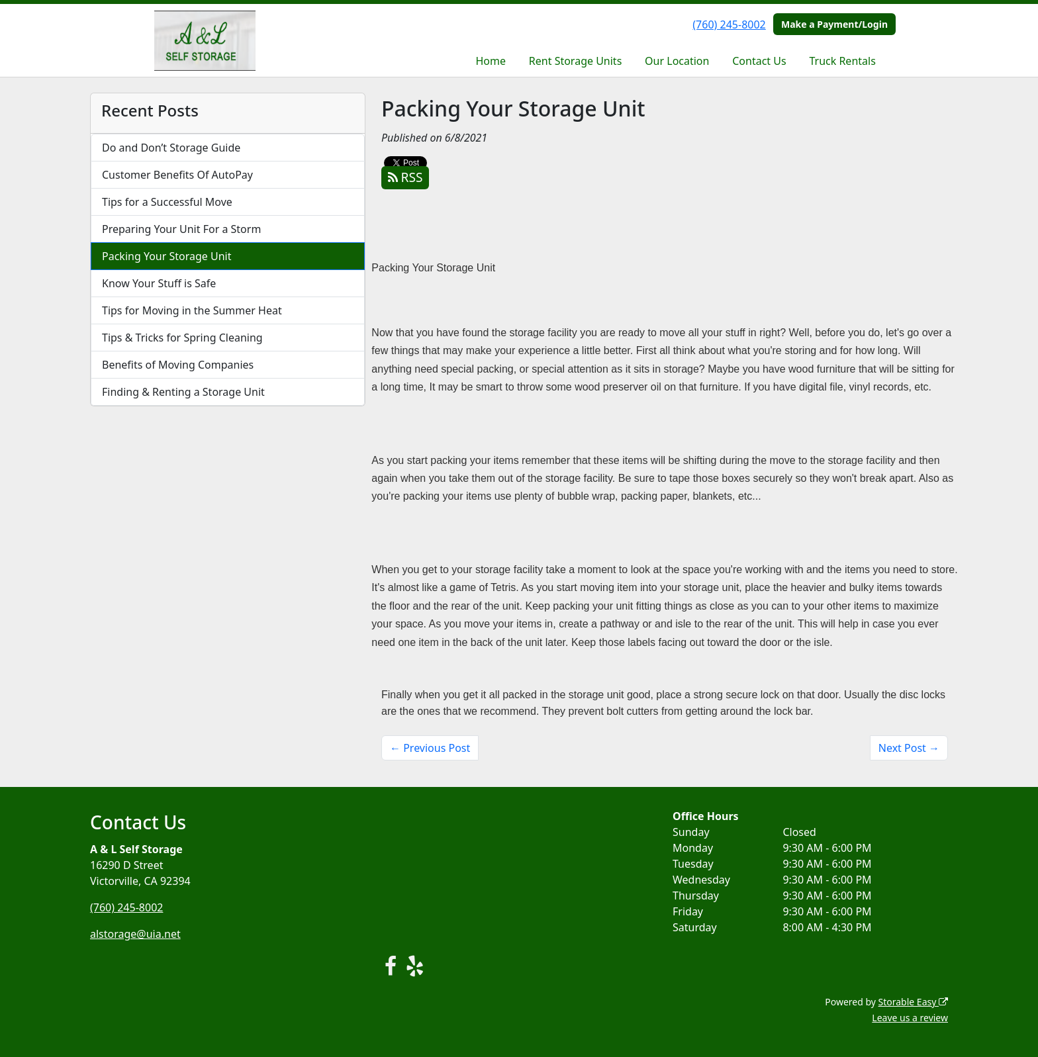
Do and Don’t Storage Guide (171, 147)
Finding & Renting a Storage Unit (183, 392)
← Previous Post (430, 748)
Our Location (677, 61)
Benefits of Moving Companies (178, 364)
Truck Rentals (842, 61)
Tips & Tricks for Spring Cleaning (182, 337)
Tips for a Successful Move (167, 202)
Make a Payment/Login (834, 24)
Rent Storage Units (575, 61)
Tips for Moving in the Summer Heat (192, 310)
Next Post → (908, 748)
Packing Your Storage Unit (167, 256)
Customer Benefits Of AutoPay (177, 174)
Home (491, 61)
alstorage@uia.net (135, 934)
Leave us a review (910, 1017)
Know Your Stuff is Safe (159, 283)
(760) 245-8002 (728, 24)
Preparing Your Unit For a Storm (181, 229)
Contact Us (759, 61)
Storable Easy (913, 1001)
